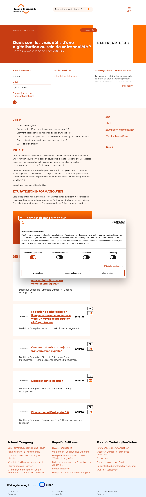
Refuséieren (38, 273)
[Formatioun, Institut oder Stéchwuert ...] (69, 9)
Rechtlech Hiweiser (59, 491)
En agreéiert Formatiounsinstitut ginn (71, 473)
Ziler (108, 117)
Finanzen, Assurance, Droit (110, 462)
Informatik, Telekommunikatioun (113, 448)
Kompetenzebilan (61, 469)
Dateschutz (11, 494)
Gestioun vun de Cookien (107, 491)
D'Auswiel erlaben (73, 273)
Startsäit (16, 30)
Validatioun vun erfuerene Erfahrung (71, 452)
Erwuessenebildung (62, 448)
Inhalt (108, 123)
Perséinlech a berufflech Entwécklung (116, 466)
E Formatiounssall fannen (20, 466)
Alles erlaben (107, 273)
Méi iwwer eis (12, 491)
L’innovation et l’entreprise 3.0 (50, 412)
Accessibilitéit (57, 494)
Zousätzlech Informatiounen (120, 130)
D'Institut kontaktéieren (65, 76)
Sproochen (102, 458)
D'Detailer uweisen (112, 266)
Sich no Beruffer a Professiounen (23, 452)
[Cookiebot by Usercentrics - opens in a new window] (114, 222)
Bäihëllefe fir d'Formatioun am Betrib (25, 462)
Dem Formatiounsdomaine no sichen (26, 448)
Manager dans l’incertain (47, 381)
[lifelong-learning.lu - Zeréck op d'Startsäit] (24, 9)
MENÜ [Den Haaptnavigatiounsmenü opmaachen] (129, 11)
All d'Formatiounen (27, 30)
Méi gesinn (127, 86)
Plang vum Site (102, 494)
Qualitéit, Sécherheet (107, 470)
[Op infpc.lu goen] (30, 487)
